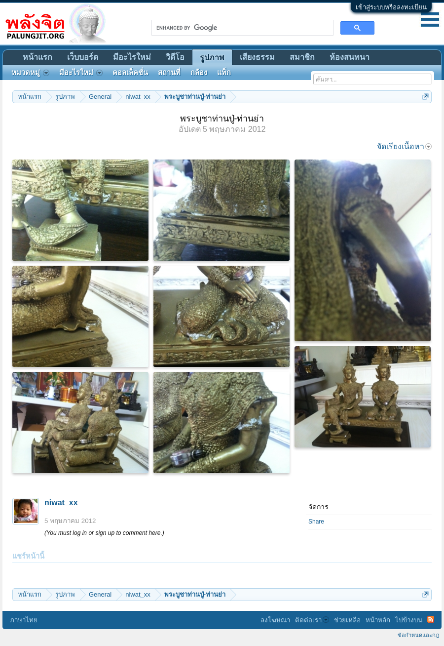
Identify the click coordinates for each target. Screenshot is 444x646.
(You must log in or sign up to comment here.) (104, 532)
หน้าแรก (37, 57)
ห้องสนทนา (350, 57)
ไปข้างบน (408, 620)
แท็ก (224, 73)
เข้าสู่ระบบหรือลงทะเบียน (391, 7)
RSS (430, 619)
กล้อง (198, 73)
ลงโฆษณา (275, 620)
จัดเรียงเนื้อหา (404, 146)
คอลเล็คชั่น (130, 73)
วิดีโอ (175, 57)
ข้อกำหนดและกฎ (418, 635)
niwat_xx (61, 502)
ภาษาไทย (23, 620)
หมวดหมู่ (30, 73)
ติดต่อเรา (312, 620)
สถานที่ (169, 73)
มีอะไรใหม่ (132, 57)
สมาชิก (302, 57)
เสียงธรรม (257, 57)
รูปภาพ (212, 57)
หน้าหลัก (378, 620)
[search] (241, 27)
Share (316, 521)
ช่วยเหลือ (347, 620)
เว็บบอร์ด (82, 57)
